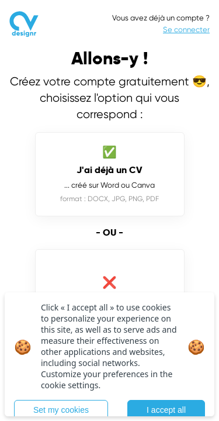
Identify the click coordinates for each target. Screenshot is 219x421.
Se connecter (186, 29)
